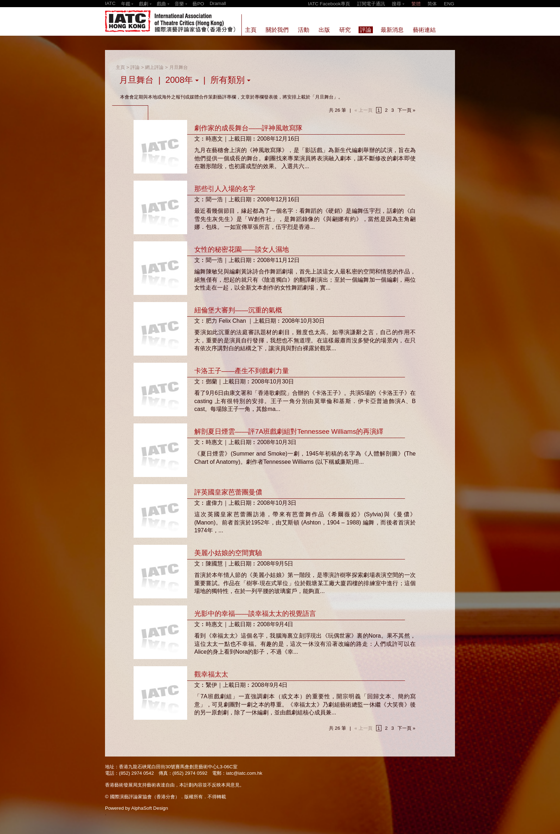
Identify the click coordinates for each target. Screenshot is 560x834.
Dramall (218, 3)
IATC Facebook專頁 (329, 3)
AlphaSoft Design (149, 808)
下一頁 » (406, 110)
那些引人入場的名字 (224, 188)
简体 (432, 3)
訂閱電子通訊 (371, 3)
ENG (449, 3)
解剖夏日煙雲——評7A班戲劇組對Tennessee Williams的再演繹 (288, 431)
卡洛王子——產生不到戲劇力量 (241, 371)
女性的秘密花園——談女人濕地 (241, 249)
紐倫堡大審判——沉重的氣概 (238, 310)
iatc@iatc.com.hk (244, 773)
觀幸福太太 (211, 674)
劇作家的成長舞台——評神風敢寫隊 (248, 128)
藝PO (198, 3)
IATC (110, 3)
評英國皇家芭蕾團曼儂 (228, 492)
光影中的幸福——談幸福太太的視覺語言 (255, 613)
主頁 (120, 67)
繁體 (416, 3)
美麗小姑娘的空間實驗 (228, 553)
